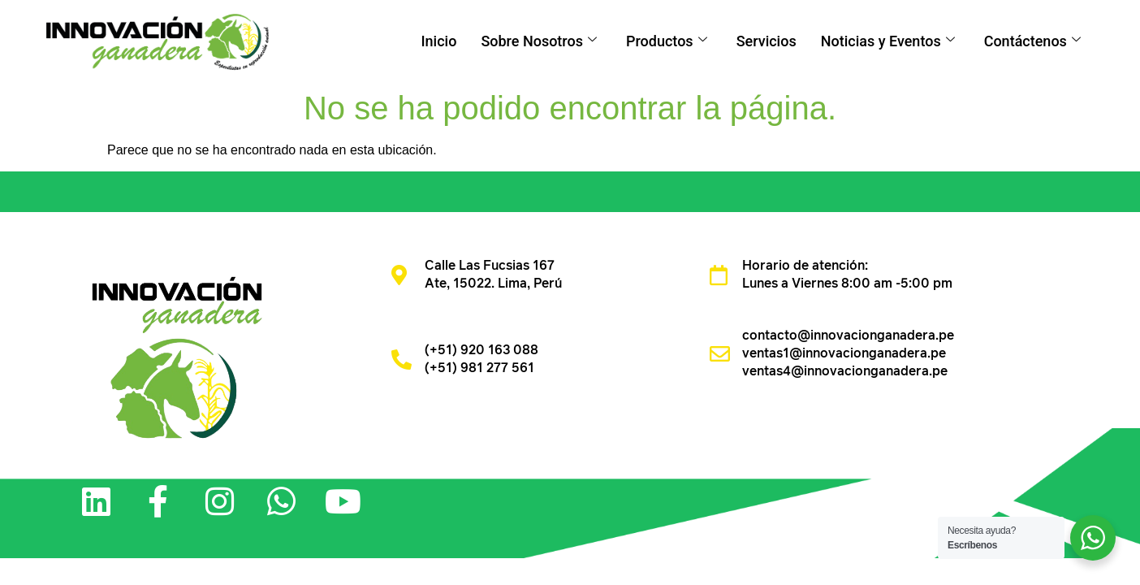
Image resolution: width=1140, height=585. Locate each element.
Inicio (438, 41)
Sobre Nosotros (539, 41)
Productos (666, 41)
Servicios (766, 41)
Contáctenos (1032, 41)
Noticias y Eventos (888, 41)
